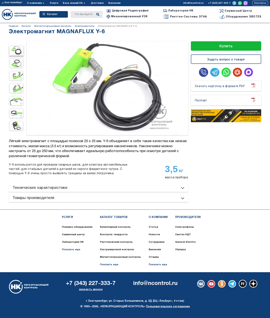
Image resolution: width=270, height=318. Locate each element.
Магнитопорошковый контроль (120, 257)
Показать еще (71, 250)
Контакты (260, 3)
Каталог (50, 14)
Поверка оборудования (77, 227)
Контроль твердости (114, 235)
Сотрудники (156, 242)
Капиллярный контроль (115, 227)
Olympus (180, 250)
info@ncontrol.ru (193, 3)
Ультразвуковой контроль (117, 250)
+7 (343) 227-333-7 (219, 3)
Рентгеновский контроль (116, 242)
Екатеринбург (13, 3)
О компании (34, 3)
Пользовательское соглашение (168, 306)
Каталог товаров (114, 217)
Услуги (54, 3)
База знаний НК (73, 3)
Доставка (97, 3)
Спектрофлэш (184, 227)
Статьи (153, 227)
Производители (188, 217)
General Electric (185, 242)
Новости (154, 235)
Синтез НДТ (183, 235)
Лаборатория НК (73, 242)
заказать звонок (91, 289)
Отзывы (154, 257)
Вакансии (114, 3)
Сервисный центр (73, 235)
